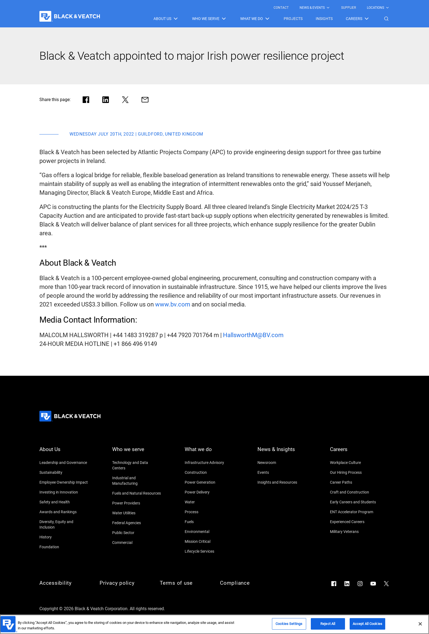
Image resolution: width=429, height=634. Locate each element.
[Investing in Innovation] (64, 492)
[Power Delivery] (209, 492)
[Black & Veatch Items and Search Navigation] (271, 18)
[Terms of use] (184, 583)
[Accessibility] (64, 583)
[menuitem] (281, 7)
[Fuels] (209, 521)
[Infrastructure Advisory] (209, 462)
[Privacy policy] (124, 583)
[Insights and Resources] (282, 482)
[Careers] (354, 453)
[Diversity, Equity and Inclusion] (64, 524)
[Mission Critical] (209, 541)
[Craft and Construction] (354, 492)
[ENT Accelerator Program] (354, 512)
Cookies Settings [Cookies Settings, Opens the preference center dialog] (289, 626)
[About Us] (64, 453)
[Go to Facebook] (334, 583)
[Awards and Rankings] (64, 512)
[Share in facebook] (86, 99)
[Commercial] (136, 542)
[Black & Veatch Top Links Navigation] (332, 7)
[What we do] (209, 453)
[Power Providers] (136, 503)
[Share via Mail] (145, 99)
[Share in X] (125, 99)
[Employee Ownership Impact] (64, 482)
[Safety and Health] (64, 502)
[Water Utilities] (136, 513)
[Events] (282, 472)
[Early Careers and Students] (354, 502)
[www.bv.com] (172, 304)
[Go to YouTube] (373, 583)
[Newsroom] (282, 462)
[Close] (420, 626)
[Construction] (209, 472)
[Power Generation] (209, 482)
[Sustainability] (64, 472)
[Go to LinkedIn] (347, 583)
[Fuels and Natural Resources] (136, 493)
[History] (64, 537)
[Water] (209, 502)
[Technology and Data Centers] (136, 465)
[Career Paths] (354, 482)
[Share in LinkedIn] (105, 99)
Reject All (327, 626)
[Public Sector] (136, 532)
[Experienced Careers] (354, 521)
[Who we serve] (136, 453)
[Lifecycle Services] (209, 551)
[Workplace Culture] (354, 462)
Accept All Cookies (367, 626)
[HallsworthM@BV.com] (253, 335)
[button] (386, 18)
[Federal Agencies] (136, 523)
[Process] (209, 512)
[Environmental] (209, 531)
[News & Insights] (282, 453)
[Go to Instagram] (360, 583)
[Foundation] (64, 547)
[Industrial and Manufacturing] (136, 480)
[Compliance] (244, 583)
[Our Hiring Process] (354, 472)
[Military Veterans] (354, 531)
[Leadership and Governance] (64, 462)
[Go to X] (386, 583)
